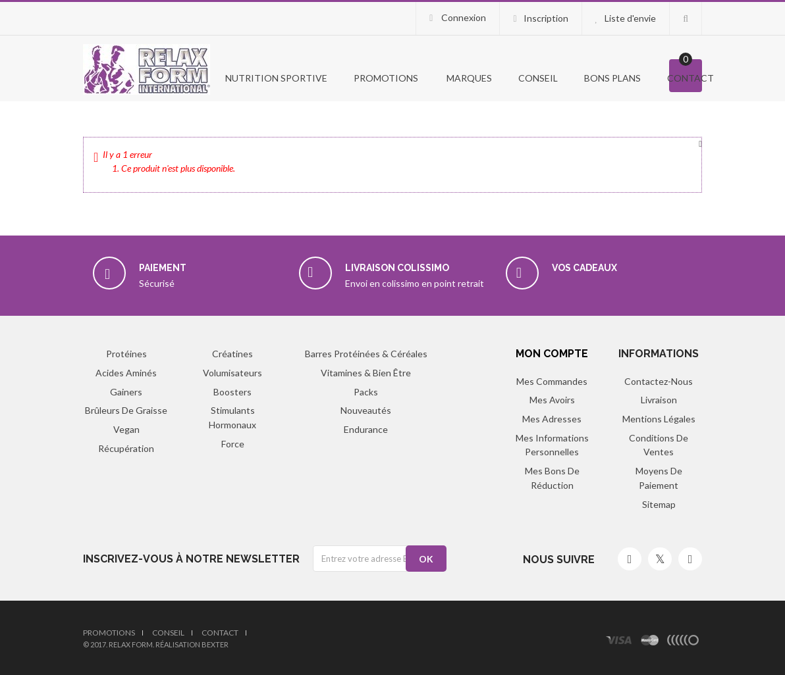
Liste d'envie (630, 18)
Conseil (538, 78)
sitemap (659, 504)
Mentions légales (658, 418)
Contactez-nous (658, 381)
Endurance (366, 429)
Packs (366, 391)
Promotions (109, 633)
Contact (690, 78)
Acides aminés (126, 372)
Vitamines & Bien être (366, 372)
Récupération (126, 448)
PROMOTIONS (386, 78)
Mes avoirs (552, 399)
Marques (468, 78)
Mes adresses (552, 418)
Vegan (126, 429)
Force (232, 443)
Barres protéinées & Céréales (366, 353)
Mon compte (552, 353)
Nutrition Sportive (275, 78)
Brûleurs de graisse (126, 410)
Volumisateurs (232, 372)
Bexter (215, 644)
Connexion (462, 17)
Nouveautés (365, 410)
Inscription (546, 18)
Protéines (126, 353)
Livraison (659, 399)
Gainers (126, 391)
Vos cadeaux (584, 267)
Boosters (232, 391)
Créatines (232, 353)
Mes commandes (551, 381)
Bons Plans (612, 78)
